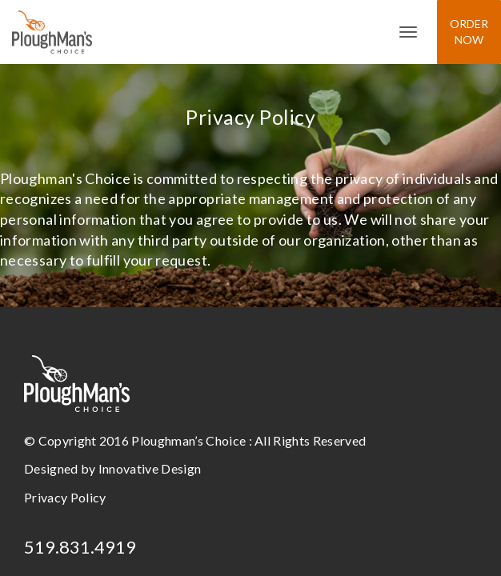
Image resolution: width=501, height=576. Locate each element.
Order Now (469, 31)
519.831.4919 (80, 547)
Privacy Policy (65, 497)
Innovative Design (149, 468)
